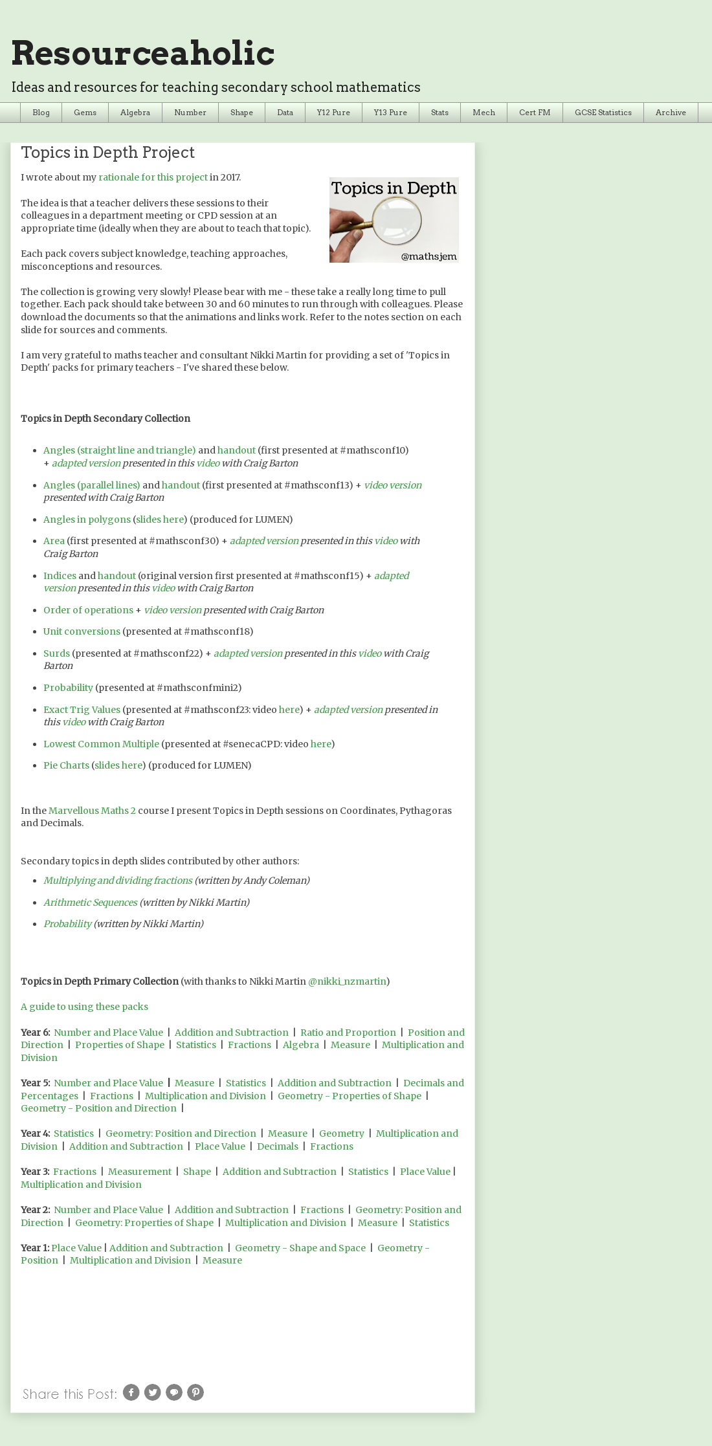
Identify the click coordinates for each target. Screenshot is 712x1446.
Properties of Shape (119, 1045)
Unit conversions (81, 631)
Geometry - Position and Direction (99, 1108)
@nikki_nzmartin (347, 981)
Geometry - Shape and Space (300, 1248)
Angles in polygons (87, 519)
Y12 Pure (333, 112)
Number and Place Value (108, 1032)
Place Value (220, 1146)
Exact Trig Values (81, 710)
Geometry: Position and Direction (181, 1133)
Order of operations (88, 610)
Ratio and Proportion (348, 1032)
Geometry (341, 1133)
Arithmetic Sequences (90, 902)
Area (54, 541)
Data (285, 112)
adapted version (86, 463)
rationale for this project (153, 177)
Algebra (135, 112)
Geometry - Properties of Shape (349, 1096)
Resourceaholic (142, 53)
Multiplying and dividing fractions (117, 880)
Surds (56, 653)
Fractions (249, 1045)
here (289, 710)
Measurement (140, 1172)
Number (190, 112)
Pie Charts (66, 765)
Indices (59, 576)
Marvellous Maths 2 (92, 810)
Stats (440, 112)
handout (236, 450)
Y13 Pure (390, 112)
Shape (241, 112)
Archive (671, 112)
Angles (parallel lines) (91, 485)
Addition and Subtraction (232, 1032)
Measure (350, 1045)
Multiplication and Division (205, 1096)
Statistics (196, 1045)
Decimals (277, 1146)
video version (392, 485)
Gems (85, 112)
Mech (484, 112)
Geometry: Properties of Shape (144, 1223)
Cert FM (535, 112)
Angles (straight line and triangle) (119, 450)
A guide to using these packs (84, 1007)
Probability (68, 688)
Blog (41, 112)
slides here (159, 519)
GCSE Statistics (603, 112)
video (207, 463)
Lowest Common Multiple (101, 744)
